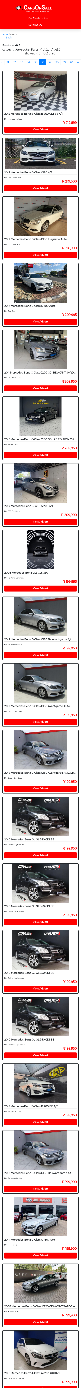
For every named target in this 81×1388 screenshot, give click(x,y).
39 (64, 62)
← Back (7, 37)
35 (35, 62)
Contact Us (35, 24)
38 (57, 62)
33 (21, 62)
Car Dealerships (38, 18)
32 (14, 62)
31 (7, 62)
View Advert (40, 129)
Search (5, 34)
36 (42, 62)
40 (71, 62)
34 (28, 62)
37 (49, 62)
